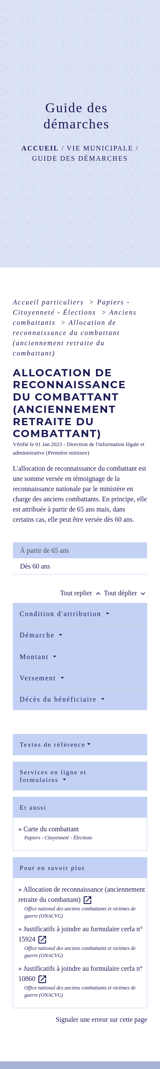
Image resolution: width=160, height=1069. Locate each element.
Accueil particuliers (50, 302)
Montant (35, 656)
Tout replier (82, 593)
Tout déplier (125, 593)
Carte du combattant (51, 829)
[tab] (80, 550)
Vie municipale (100, 148)
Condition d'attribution (62, 613)
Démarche (38, 635)
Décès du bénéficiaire (59, 699)
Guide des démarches (80, 158)
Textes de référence (52, 744)
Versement (39, 678)
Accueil (40, 148)
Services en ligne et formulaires (53, 776)
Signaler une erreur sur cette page (101, 1019)
